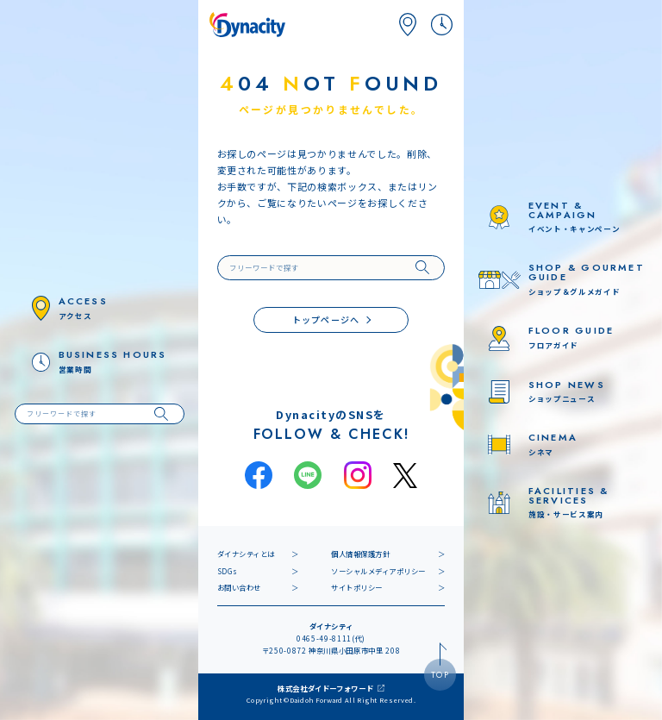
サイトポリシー (357, 587)
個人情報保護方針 (360, 553)
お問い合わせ (239, 587)
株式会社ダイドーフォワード (326, 688)
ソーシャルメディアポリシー (378, 571)
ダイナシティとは (246, 553)
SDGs (227, 571)
